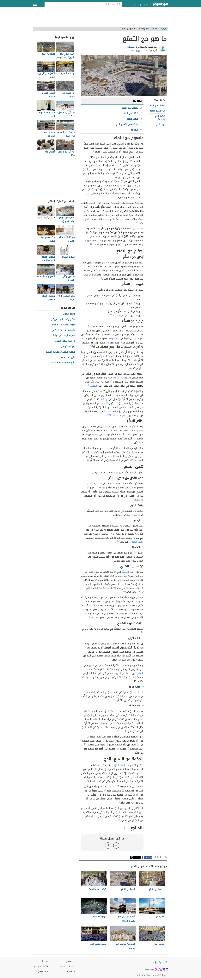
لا (108, 845)
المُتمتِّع (125, 572)
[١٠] (108, 414)
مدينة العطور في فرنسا (63, 325)
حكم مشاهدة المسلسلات (62, 363)
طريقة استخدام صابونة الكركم (60, 352)
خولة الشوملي (133, 47)
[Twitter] (160, 962)
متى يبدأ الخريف (67, 357)
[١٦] (142, 632)
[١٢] (133, 499)
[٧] (97, 289)
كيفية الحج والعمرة (160, 117)
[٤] (137, 222)
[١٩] (113, 764)
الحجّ (104, 263)
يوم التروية (114, 338)
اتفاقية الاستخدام (41, 966)
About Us (71, 971)
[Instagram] (154, 962)
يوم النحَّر (104, 399)
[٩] (90, 346)
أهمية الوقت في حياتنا (64, 336)
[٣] (99, 188)
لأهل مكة (121, 415)
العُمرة (114, 711)
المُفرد (94, 386)
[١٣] (118, 541)
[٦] (101, 278)
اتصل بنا (45, 961)
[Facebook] (166, 962)
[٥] (116, 235)
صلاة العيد (137, 542)
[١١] (88, 459)
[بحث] (118, 4)
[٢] (93, 151)
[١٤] (113, 560)
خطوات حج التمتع (157, 105)
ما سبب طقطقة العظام (63, 330)
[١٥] (124, 591)
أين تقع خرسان (68, 346)
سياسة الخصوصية (67, 966)
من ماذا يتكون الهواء (64, 341)
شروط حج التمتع (157, 111)
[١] (128, 147)
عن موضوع (70, 961)
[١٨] (85, 744)
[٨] (92, 346)
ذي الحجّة (118, 378)
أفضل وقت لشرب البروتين (63, 319)
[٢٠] (128, 772)
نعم (116, 845)
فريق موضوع (43, 971)
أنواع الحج (160, 124)
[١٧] (118, 730)
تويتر (138, 857)
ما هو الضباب (69, 314)
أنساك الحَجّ (120, 765)
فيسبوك (149, 857)
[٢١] (88, 780)
